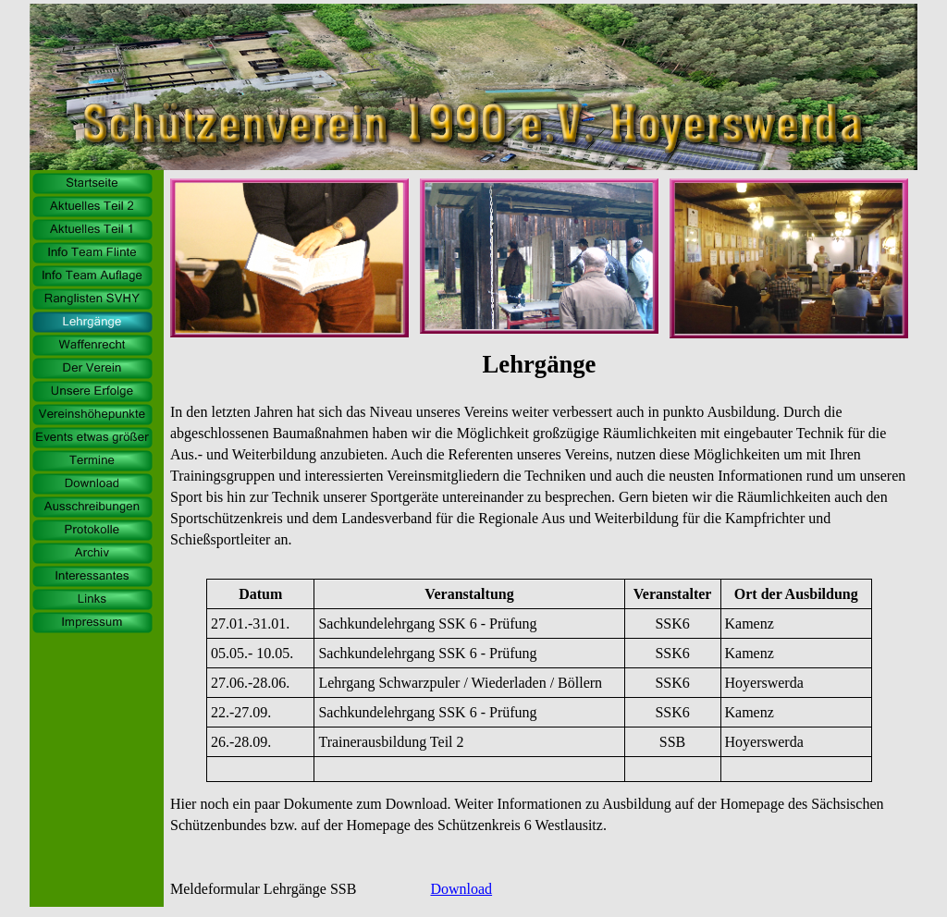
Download (461, 889)
